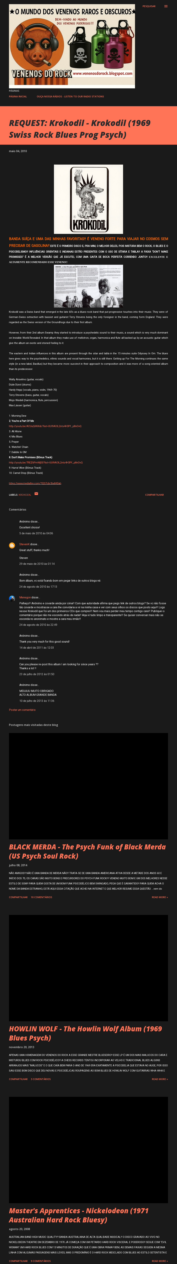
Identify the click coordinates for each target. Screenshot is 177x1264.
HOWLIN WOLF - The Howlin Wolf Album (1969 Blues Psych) (85, 1033)
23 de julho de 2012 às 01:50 (36, 674)
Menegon (25, 597)
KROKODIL (25, 494)
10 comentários (41, 897)
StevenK (24, 544)
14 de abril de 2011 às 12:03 (36, 647)
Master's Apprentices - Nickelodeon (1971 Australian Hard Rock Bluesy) (79, 1215)
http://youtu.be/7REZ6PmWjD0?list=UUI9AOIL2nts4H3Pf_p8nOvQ (46, 462)
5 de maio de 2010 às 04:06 (36, 533)
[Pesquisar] (149, 6)
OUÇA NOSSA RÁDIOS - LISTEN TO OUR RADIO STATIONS (70, 96)
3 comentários (41, 1079)
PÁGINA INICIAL (18, 96)
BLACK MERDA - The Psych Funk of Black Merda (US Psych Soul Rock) (87, 851)
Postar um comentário (22, 710)
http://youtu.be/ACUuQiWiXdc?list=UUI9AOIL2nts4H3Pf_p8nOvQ (45, 426)
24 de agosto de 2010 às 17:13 (38, 586)
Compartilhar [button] (154, 494)
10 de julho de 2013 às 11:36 (36, 701)
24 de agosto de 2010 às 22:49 (38, 624)
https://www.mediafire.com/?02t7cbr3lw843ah (35, 483)
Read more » (160, 897)
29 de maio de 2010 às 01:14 (37, 563)
